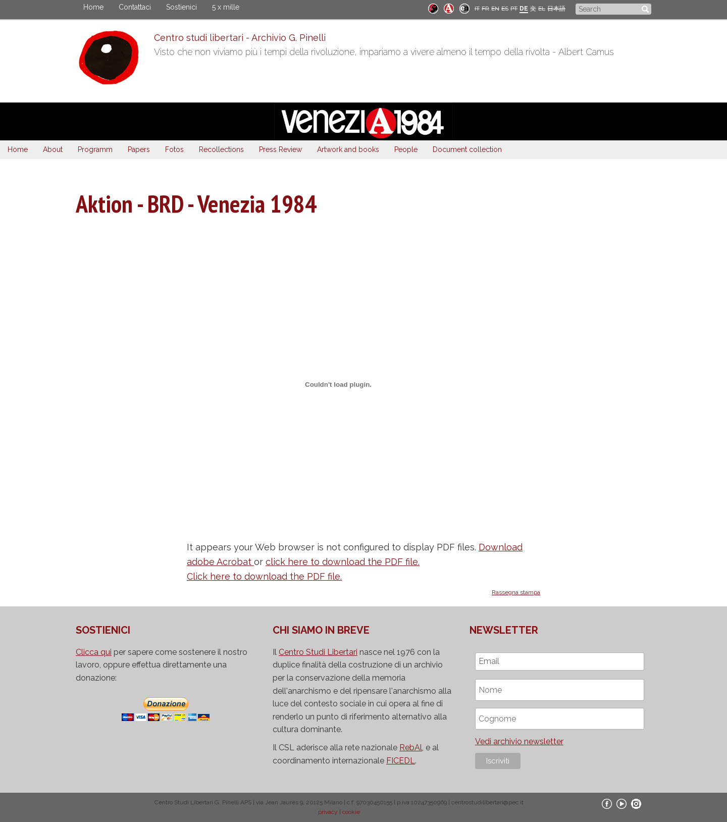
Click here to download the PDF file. (264, 576)
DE (524, 8)
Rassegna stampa (516, 592)
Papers (139, 149)
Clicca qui (94, 652)
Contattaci (135, 7)
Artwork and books (348, 149)
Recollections (221, 149)
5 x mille (225, 7)
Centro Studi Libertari (318, 652)
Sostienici (181, 7)
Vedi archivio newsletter (519, 741)
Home (93, 7)
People (406, 149)
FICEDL (400, 760)
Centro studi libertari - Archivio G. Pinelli (240, 37)
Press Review (280, 149)
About (53, 149)
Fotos (174, 149)
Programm (95, 149)
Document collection (467, 149)
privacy (328, 811)
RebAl (410, 747)
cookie (351, 811)
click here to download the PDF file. (343, 561)
